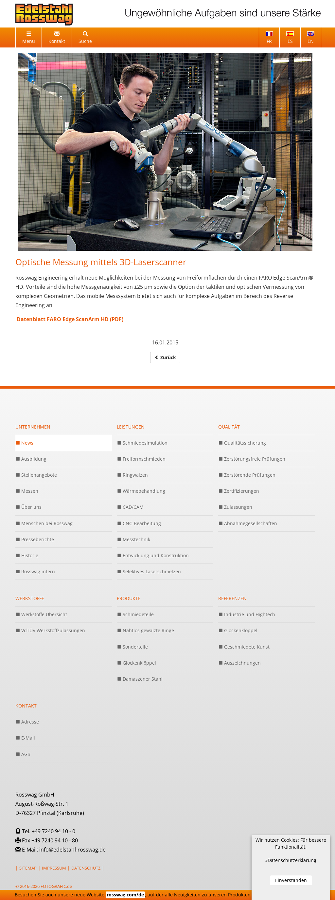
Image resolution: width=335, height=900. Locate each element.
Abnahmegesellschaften (247, 523)
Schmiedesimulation (142, 443)
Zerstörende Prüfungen (246, 475)
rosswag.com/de (125, 894)
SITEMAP (28, 868)
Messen (26, 491)
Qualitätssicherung (242, 443)
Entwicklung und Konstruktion (153, 555)
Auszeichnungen (239, 663)
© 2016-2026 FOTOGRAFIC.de (43, 886)
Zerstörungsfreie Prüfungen (251, 459)
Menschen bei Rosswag (44, 523)
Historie (26, 555)
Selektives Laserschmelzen (149, 571)
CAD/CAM (130, 507)
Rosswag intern (35, 571)
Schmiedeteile (135, 614)
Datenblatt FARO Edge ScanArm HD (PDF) (69, 319)
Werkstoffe (29, 598)
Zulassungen (235, 507)
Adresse (27, 722)
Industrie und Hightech (246, 614)
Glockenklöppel (136, 663)
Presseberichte (34, 539)
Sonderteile (132, 647)
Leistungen (131, 427)
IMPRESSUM (54, 868)
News (24, 443)
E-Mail (25, 738)
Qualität (229, 427)
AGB (22, 754)
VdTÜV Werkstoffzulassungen (50, 630)
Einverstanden (291, 880)
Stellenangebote (36, 475)
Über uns (28, 507)
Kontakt (26, 706)
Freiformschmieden (141, 459)
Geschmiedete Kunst (244, 647)
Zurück (165, 357)
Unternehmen (32, 427)
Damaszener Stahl (140, 679)
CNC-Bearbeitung (139, 523)
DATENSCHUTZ (85, 868)
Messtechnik (133, 539)
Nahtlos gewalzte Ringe (145, 630)
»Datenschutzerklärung (290, 860)
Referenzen (232, 598)
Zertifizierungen (238, 491)
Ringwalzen (132, 475)
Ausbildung (30, 459)
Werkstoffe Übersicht (41, 614)
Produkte (129, 598)
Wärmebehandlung (141, 491)
